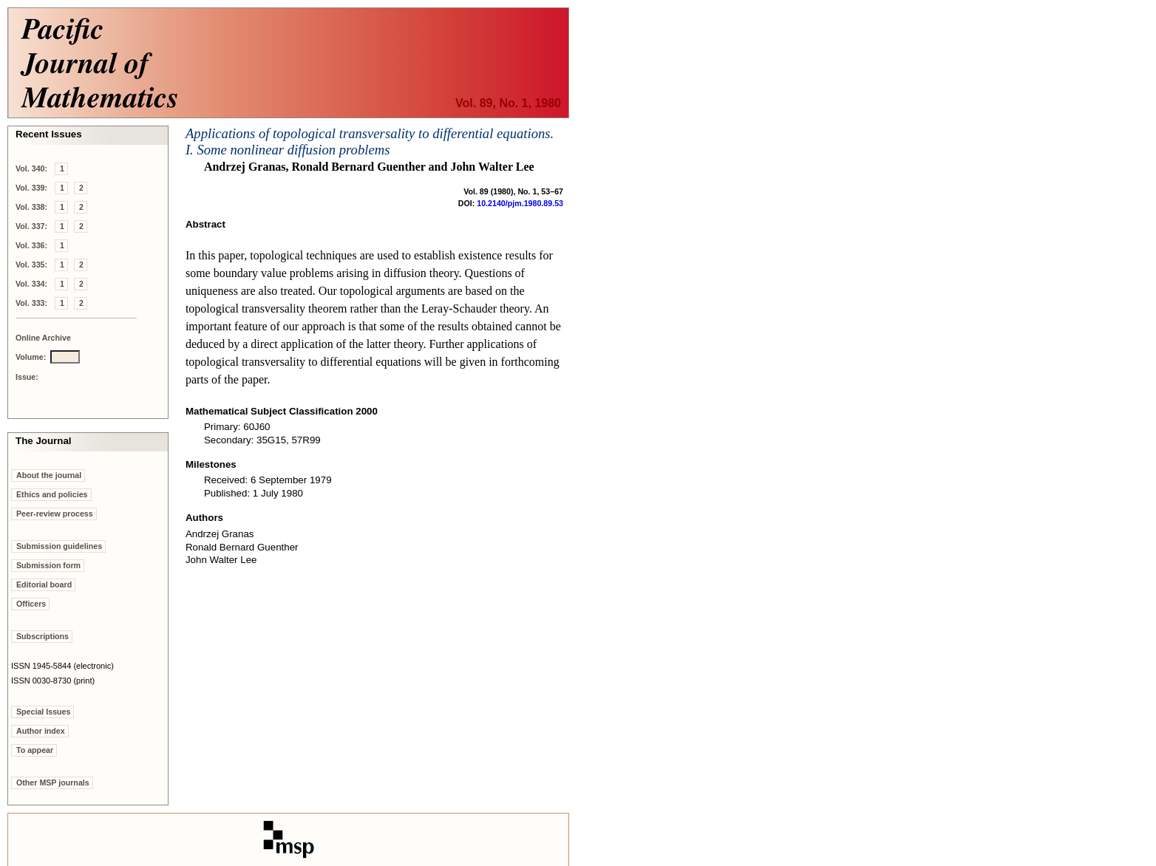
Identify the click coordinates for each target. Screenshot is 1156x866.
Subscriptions (42, 636)
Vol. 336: (31, 245)
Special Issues (43, 711)
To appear (34, 750)
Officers (31, 603)
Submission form (48, 565)
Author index (40, 730)
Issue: (27, 376)
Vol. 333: (31, 303)
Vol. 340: (31, 168)
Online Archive (43, 337)
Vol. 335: (31, 264)
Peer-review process (54, 513)
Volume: (31, 356)
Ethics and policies (52, 494)
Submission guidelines (59, 546)
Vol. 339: (31, 187)
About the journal (48, 475)
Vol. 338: (31, 206)
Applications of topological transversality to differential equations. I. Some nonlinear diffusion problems (370, 141)
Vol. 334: (31, 283)
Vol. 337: (31, 226)
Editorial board (44, 584)
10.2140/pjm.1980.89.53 (520, 203)
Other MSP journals (52, 782)
